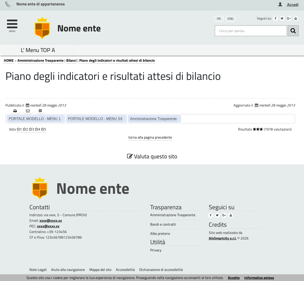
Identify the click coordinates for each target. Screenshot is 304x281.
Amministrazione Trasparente (41, 60)
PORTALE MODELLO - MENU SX (95, 119)
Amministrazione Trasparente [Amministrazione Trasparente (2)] (153, 119)
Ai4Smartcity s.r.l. (222, 238)
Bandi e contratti (163, 224)
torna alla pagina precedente (150, 137)
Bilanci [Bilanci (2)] (71, 60)
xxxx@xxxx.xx (51, 220)
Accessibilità (125, 269)
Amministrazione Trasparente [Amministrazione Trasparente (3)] (172, 215)
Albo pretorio (160, 233)
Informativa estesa (259, 277)
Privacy (155, 250)
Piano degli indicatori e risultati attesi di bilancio (117, 60)
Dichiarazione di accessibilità (161, 269)
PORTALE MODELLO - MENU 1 (35, 119)
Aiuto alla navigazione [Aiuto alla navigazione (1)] (68, 269)
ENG (231, 18)
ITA (219, 18)
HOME (9, 60)
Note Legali (38, 269)
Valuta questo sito (152, 156)
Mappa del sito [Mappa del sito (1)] (100, 269)
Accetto (234, 277)
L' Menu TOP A (38, 50)
